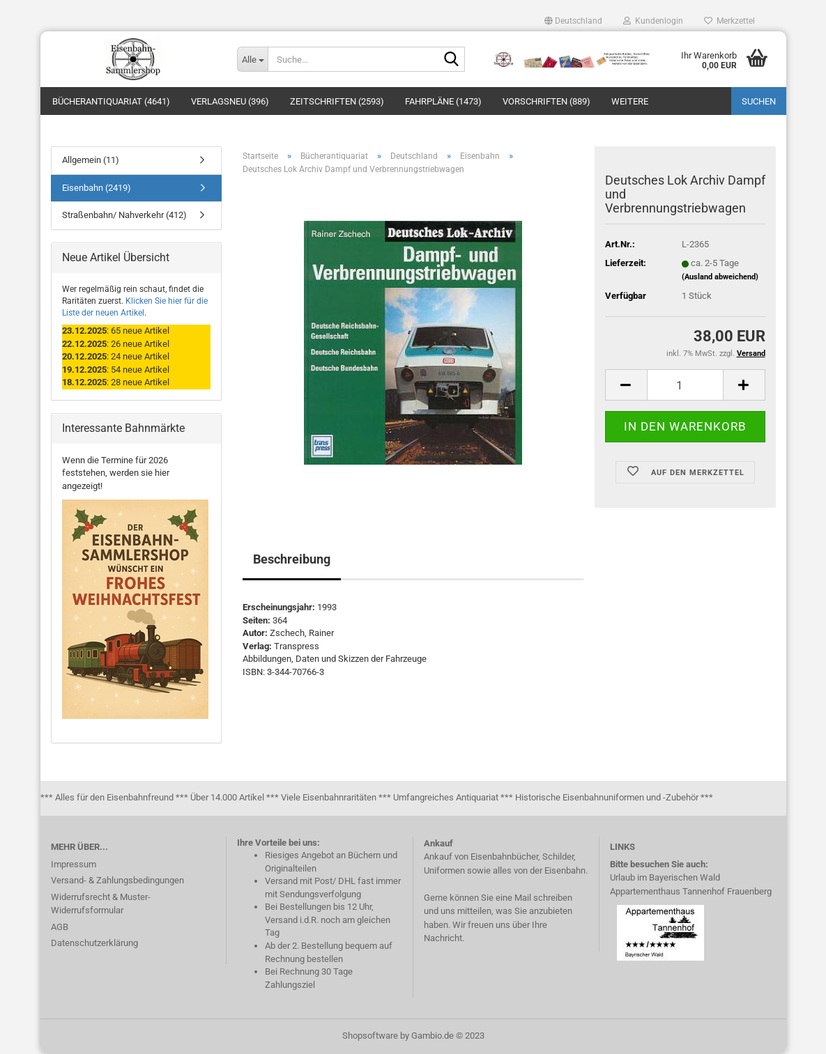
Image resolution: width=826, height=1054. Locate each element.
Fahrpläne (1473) (443, 101)
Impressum (73, 864)
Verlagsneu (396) (230, 101)
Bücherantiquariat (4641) (111, 101)
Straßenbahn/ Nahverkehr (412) (124, 215)
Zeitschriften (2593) (337, 101)
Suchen (759, 101)
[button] (573, 20)
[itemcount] (685, 385)
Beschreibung (291, 559)
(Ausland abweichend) (720, 276)
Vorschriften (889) (546, 101)
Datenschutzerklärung (94, 943)
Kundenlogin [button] (653, 21)
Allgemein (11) (90, 160)
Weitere (629, 101)
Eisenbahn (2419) (96, 188)
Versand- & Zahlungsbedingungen (117, 880)
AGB (59, 927)
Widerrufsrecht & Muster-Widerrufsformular (101, 904)
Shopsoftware (370, 1035)
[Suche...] (252, 59)
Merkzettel (729, 21)
